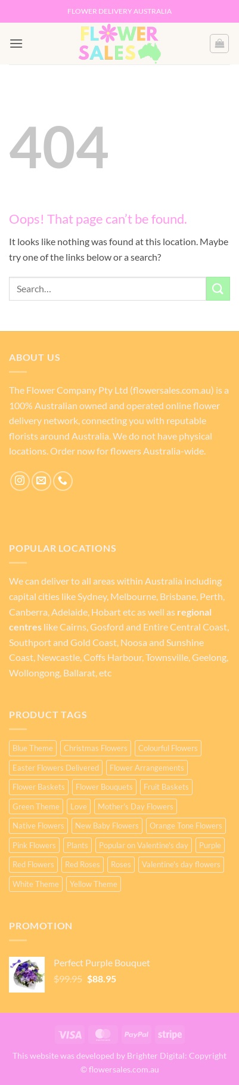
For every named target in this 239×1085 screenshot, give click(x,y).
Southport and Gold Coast (63, 642)
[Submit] (218, 288)
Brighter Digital (156, 1055)
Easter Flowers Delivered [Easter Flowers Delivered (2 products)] (56, 767)
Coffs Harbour (112, 657)
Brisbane (178, 596)
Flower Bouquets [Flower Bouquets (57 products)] (104, 787)
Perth (211, 596)
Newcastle (58, 657)
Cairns (73, 626)
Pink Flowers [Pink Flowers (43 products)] (34, 845)
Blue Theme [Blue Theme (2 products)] (33, 748)
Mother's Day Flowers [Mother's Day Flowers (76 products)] (135, 806)
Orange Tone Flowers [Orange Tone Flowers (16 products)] (186, 825)
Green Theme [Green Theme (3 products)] (36, 806)
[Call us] (63, 481)
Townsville (166, 657)
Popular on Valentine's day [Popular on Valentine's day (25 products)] (143, 845)
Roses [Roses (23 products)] (121, 864)
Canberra (28, 611)
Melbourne (133, 596)
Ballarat (79, 672)
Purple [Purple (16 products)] (210, 845)
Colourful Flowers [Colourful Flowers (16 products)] (168, 748)
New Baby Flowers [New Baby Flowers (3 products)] (107, 825)
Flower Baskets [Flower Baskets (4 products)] (39, 787)
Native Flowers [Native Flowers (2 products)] (38, 825)
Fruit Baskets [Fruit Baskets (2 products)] (166, 787)
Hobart (106, 611)
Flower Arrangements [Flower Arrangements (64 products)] (147, 767)
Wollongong (34, 672)
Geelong (209, 657)
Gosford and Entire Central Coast (158, 626)
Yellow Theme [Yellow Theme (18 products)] (93, 884)
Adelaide (69, 611)
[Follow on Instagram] (20, 481)
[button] (16, 43)
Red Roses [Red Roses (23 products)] (82, 864)
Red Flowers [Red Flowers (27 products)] (33, 864)
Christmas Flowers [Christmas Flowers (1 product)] (96, 748)
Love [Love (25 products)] (78, 806)
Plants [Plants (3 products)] (77, 845)
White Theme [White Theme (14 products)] (36, 884)
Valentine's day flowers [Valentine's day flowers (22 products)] (181, 864)
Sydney (92, 596)
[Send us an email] (41, 481)
